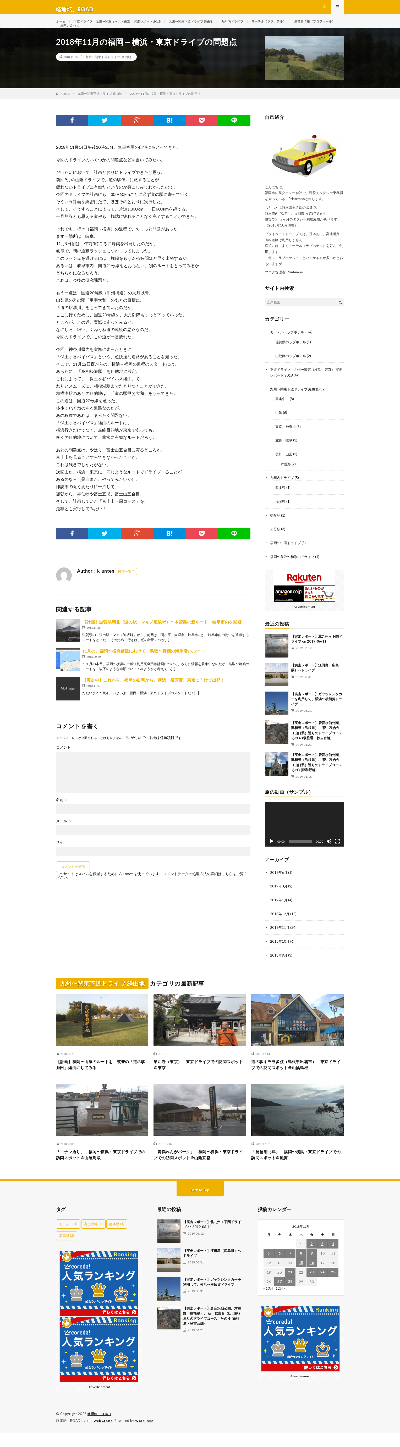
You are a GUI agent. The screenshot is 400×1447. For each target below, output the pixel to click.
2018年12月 (280, 926)
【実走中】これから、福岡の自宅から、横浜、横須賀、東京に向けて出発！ (153, 695)
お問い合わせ (127, 36)
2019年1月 (279, 912)
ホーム (61, 26)
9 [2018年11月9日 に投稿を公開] (312, 1268)
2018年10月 (280, 953)
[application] (304, 836)
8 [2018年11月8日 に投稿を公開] (301, 1268)
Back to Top (200, 1204)
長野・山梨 (284, 468)
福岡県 (280, 514)
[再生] (271, 854)
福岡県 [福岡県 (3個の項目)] (66, 1251)
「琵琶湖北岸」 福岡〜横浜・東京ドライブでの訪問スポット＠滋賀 (297, 1168)
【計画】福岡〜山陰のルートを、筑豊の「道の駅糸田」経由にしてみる (99, 1076)
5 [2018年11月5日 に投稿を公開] (269, 1268)
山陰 (279, 427)
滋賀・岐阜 (284, 454)
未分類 (275, 542)
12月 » (281, 1303)
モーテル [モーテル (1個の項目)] (68, 1239)
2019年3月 (279, 898)
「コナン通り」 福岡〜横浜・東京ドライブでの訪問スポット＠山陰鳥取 (102, 1168)
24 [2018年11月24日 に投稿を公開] (322, 1287)
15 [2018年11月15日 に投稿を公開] (301, 1277)
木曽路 (286, 478)
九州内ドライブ (258, 26)
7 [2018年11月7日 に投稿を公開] (290, 1268)
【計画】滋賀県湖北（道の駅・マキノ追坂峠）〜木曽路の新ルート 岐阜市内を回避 (162, 637)
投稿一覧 (124, 587)
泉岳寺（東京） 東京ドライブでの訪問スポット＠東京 (200, 1076)
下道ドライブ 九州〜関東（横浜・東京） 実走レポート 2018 (126, 26)
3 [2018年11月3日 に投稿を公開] (322, 1259)
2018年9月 (279, 966)
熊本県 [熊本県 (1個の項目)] (116, 1239)
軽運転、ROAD (99, 1429)
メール (64, 837)
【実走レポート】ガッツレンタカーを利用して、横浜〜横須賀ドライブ (316, 711)
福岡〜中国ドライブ (286, 555)
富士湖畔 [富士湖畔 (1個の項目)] (93, 1239)
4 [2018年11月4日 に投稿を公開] (333, 1259)
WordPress (148, 1435)
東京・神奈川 (286, 441)
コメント (63, 763)
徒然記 (275, 528)
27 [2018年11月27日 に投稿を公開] (279, 1296)
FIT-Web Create (101, 1435)
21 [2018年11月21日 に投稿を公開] (290, 1287)
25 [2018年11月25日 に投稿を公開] (333, 1287)
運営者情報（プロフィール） (84, 36)
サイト (61, 858)
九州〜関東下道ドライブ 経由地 (211, 26)
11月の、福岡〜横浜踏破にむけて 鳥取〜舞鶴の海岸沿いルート (143, 666)
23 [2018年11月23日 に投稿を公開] (312, 1287)
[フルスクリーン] (337, 854)
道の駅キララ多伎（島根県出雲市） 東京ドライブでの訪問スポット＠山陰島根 (297, 1076)
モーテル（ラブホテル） (299, 26)
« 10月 (268, 1303)
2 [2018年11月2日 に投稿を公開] (312, 1259)
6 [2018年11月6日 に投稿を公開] (279, 1268)
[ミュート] (329, 854)
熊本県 (280, 501)
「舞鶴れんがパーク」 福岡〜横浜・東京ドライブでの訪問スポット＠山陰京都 (200, 1168)
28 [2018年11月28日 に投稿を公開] (290, 1296)
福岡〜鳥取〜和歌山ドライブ (294, 569)
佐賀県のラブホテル (291, 357)
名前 (62, 816)
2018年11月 (280, 939)
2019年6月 (279, 885)
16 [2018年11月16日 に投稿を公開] (312, 1277)
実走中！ (282, 413)
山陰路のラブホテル (291, 371)
